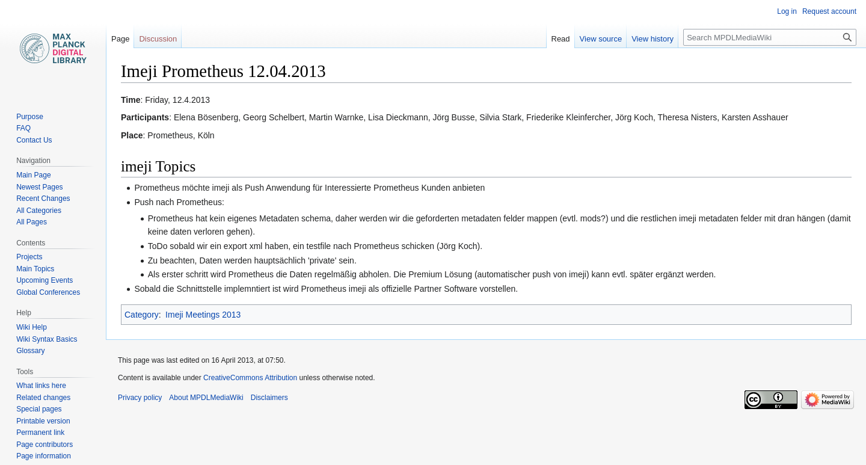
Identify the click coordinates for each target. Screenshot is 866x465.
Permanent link (40, 432)
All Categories (38, 210)
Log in (787, 11)
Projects (29, 257)
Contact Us (34, 140)
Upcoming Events (44, 280)
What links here (41, 385)
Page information (43, 456)
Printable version (43, 421)
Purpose (29, 116)
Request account (829, 11)
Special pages (38, 409)
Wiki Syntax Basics (46, 339)
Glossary (30, 350)
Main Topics (35, 269)
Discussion (158, 38)
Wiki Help (31, 327)
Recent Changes (43, 198)
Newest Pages (39, 187)
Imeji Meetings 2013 (203, 314)
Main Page (33, 175)
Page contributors (44, 444)
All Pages (31, 222)
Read (560, 38)
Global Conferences (48, 292)
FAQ (23, 128)
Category (141, 314)
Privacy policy (140, 397)
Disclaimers (269, 397)
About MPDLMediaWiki (206, 397)
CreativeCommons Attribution (250, 378)
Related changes (43, 397)
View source (601, 38)
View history (652, 38)
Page (120, 38)
